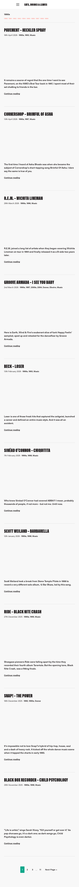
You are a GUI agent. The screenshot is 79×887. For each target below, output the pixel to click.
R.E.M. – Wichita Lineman (23, 197)
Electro (53, 287)
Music (32, 35)
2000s (33, 287)
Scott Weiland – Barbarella (26, 530)
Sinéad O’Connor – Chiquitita (27, 450)
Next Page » (51, 869)
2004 (39, 287)
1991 (10, 18)
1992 (14, 18)
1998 (42, 18)
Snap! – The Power (18, 695)
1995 (28, 18)
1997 (37, 18)
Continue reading (12, 93)
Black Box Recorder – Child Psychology (36, 779)
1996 (33, 18)
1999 (46, 18)
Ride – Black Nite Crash (22, 611)
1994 (24, 18)
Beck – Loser (14, 365)
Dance (46, 287)
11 (40, 869)
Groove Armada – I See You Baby (29, 281)
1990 (6, 18)
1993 (19, 18)
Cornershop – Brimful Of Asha (28, 113)
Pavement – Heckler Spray (25, 29)
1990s (21, 35)
